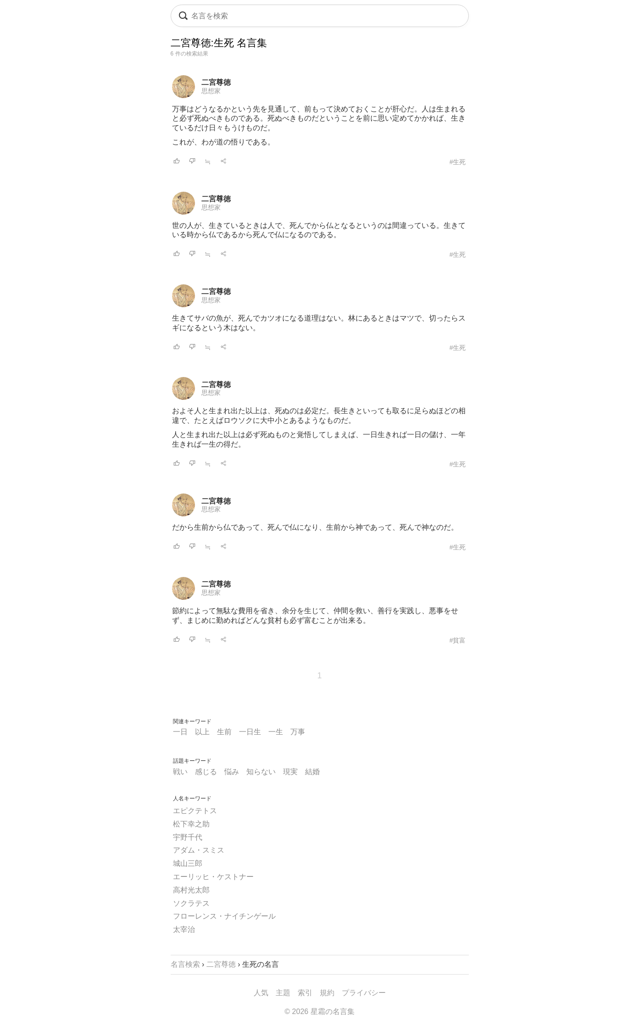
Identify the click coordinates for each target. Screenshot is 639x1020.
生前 (224, 732)
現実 (290, 772)
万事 (297, 732)
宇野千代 (187, 837)
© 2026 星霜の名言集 (319, 1011)
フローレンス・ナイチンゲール (224, 916)
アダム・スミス (198, 850)
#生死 (458, 162)
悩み (231, 772)
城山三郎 (187, 863)
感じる (206, 772)
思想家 (211, 90)
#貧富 (458, 640)
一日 (180, 732)
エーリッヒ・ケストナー (213, 877)
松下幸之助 (191, 824)
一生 (275, 732)
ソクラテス (191, 903)
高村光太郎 (191, 890)
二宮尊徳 (216, 82)
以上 (202, 732)
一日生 (250, 732)
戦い (180, 772)
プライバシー (364, 993)
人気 (261, 993)
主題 (283, 993)
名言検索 (185, 964)
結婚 (312, 772)
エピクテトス (195, 811)
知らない (261, 772)
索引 (305, 993)
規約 (327, 993)
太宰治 (184, 929)
